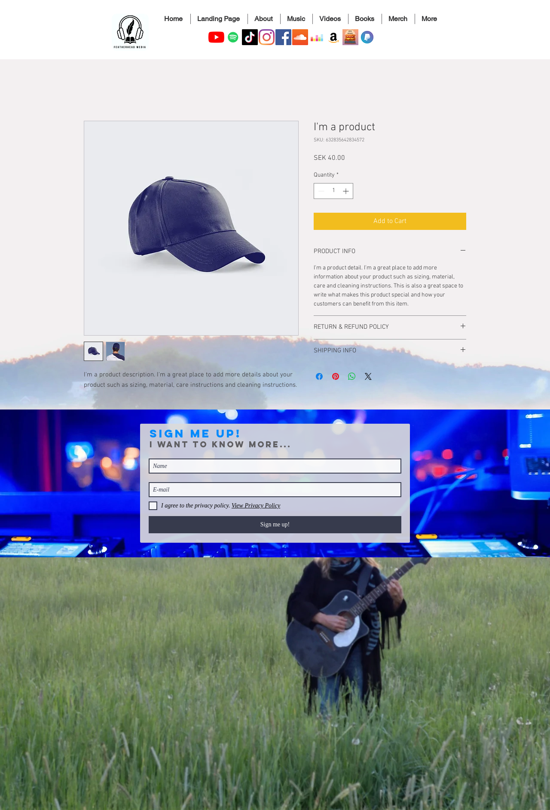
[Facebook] (283, 37)
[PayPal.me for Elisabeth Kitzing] (367, 37)
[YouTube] (216, 37)
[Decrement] (320, 191)
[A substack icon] (350, 37)
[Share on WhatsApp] (352, 376)
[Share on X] (368, 376)
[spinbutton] (333, 191)
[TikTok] (250, 37)
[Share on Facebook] (319, 376)
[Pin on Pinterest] (335, 376)
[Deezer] (317, 37)
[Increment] (346, 191)
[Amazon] (334, 37)
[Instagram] (267, 37)
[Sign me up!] (275, 524)
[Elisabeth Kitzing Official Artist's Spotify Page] (233, 37)
